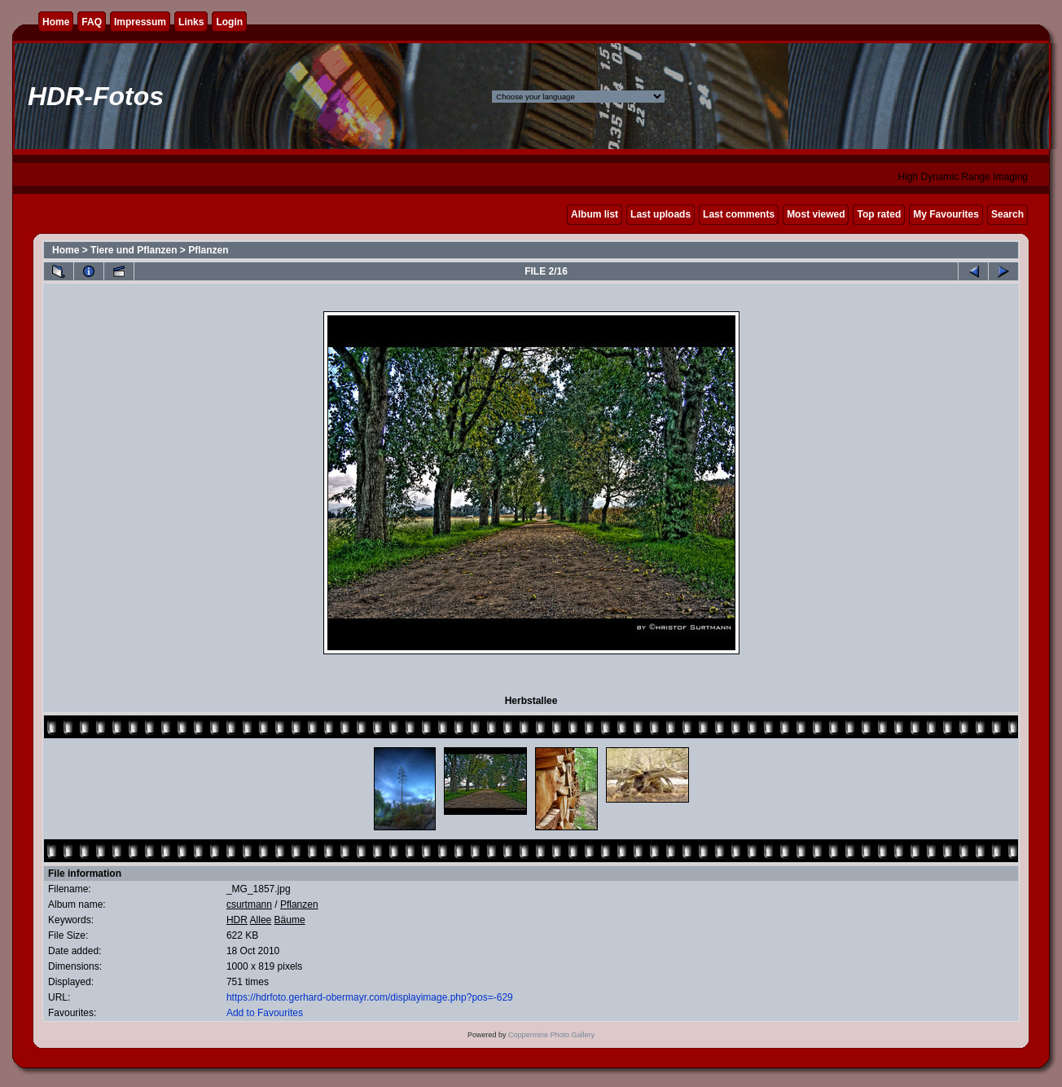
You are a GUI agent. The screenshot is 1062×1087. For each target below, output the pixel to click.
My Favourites (946, 214)
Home (55, 22)
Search (1007, 214)
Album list (594, 214)
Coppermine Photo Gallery (551, 1035)
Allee (261, 920)
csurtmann (249, 904)
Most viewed (816, 214)
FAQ (91, 22)
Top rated (879, 214)
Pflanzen (208, 250)
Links (191, 22)
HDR (237, 920)
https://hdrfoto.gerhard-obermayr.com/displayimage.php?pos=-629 (369, 997)
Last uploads (660, 214)
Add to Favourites (264, 1013)
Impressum (140, 22)
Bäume (289, 920)
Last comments (739, 214)
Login (229, 22)
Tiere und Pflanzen (133, 250)
